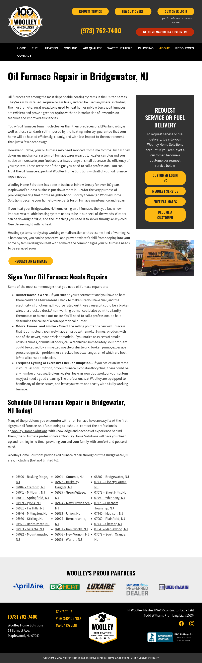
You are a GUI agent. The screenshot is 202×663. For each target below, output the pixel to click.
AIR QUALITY (92, 48)
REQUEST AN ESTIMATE (30, 261)
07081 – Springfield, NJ (32, 498)
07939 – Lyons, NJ (28, 503)
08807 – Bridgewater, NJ (111, 477)
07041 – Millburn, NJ (30, 493)
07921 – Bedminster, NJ (33, 524)
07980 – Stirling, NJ (30, 519)
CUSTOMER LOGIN (176, 11)
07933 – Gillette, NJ (30, 529)
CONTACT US (64, 611)
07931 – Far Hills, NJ (30, 508)
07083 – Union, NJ (67, 513)
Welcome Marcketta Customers (165, 32)
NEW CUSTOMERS (133, 11)
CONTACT (25, 56)
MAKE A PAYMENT (66, 625)
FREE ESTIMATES (165, 200)
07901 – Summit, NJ (69, 477)
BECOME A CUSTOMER (165, 214)
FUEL (36, 48)
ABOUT (164, 48)
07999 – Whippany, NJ (109, 498)
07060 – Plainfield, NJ (109, 519)
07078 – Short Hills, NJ (110, 493)
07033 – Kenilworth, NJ (71, 529)
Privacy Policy (98, 657)
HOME (22, 48)
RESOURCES (184, 48)
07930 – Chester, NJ (108, 524)
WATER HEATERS (120, 48)
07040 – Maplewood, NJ (111, 529)
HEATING (52, 48)
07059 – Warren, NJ (68, 540)
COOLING (71, 48)
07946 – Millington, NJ (32, 513)
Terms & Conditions (118, 657)
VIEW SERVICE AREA (68, 618)
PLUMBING (146, 48)
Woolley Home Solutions (29, 431)
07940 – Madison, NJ (108, 513)
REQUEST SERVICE (90, 11)
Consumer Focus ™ (148, 657)
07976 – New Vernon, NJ (72, 535)
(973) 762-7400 (101, 30)
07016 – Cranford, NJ (30, 487)
